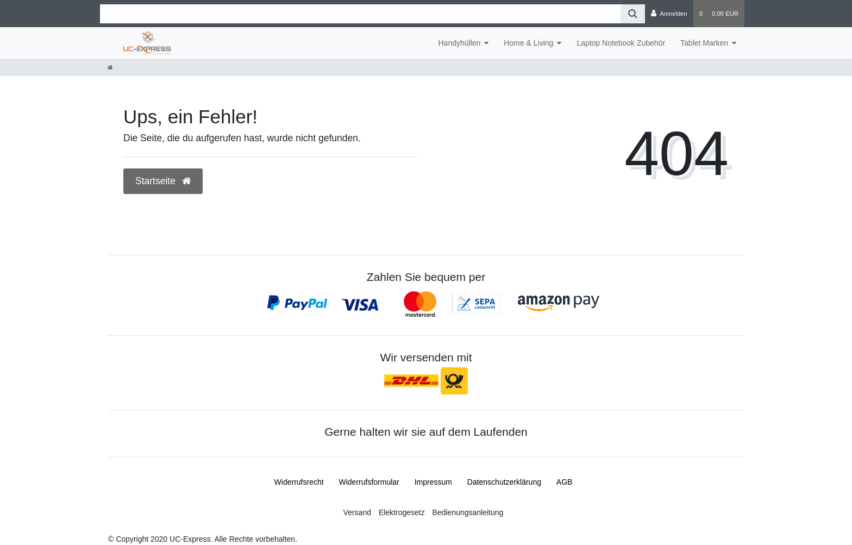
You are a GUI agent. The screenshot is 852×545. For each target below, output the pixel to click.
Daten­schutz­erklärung (504, 482)
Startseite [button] (163, 181)
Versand (357, 512)
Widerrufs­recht (299, 482)
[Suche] (633, 13)
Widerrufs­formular (369, 482)
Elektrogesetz (402, 512)
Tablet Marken (704, 43)
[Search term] (360, 13)
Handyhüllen (459, 43)
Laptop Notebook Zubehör (621, 43)
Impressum (433, 482)
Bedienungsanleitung (468, 512)
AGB (564, 482)
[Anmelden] (669, 13)
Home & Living (528, 43)
